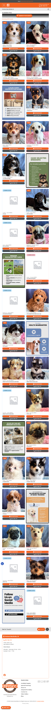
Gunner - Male (8, 412)
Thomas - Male (8, 580)
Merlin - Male (7, 480)
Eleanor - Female (32, 77)
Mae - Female (31, 412)
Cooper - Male (8, 177)
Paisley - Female (8, 548)
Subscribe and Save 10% (27, 1)
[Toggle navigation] (4, 5)
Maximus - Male (8, 312)
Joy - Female (31, 445)
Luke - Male (7, 245)
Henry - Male (7, 45)
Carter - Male (7, 212)
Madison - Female (33, 245)
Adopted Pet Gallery (26, 690)
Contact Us (24, 692)
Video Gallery (24, 694)
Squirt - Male (31, 212)
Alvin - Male (7, 145)
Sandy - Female (8, 380)
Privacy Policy (25, 703)
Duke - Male (31, 613)
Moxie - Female (8, 345)
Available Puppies (26, 683)
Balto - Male (31, 480)
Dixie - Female (31, 580)
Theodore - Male (32, 109)
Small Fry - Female (32, 145)
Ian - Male (31, 380)
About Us (23, 687)
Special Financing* (26, 685)
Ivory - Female (32, 548)
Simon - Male (7, 513)
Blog (22, 696)
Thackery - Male (8, 77)
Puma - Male (31, 312)
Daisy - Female (32, 277)
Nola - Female (31, 45)
